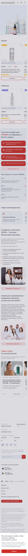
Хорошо (14, 551)
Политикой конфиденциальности (13, 546)
